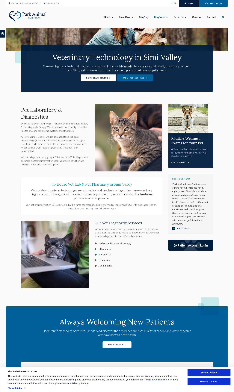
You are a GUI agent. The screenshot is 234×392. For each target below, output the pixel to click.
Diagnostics (161, 17)
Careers (196, 17)
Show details (15, 388)
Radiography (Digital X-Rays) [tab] (114, 243)
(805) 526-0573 (52, 3)
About (106, 17)
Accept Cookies (209, 372)
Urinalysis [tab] (104, 260)
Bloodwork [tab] (104, 254)
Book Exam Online (97, 78)
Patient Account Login (191, 245)
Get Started (115, 345)
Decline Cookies (209, 381)
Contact (211, 17)
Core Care (125, 17)
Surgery (144, 17)
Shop (189, 3)
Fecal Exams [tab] (105, 265)
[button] (223, 17)
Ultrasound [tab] (105, 248)
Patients (179, 17)
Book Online (213, 3)
